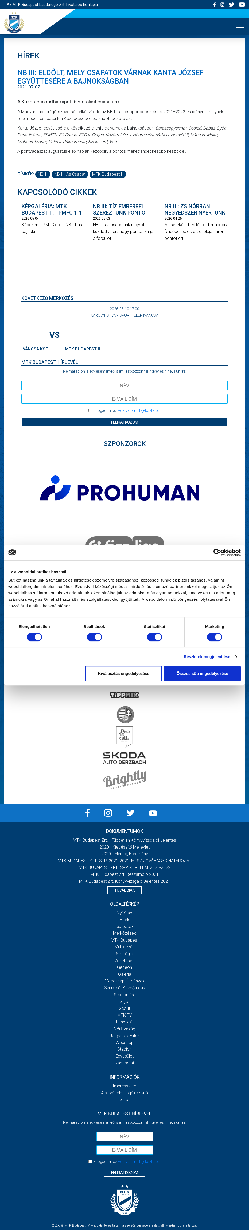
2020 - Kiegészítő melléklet (124, 847)
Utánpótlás (124, 1022)
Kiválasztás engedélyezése (123, 673)
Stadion (124, 1049)
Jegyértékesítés (125, 1035)
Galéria (124, 974)
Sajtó (125, 1001)
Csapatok (124, 926)
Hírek (124, 919)
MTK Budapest (124, 940)
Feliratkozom (124, 422)
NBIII (43, 174)
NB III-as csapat (69, 174)
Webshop (125, 1042)
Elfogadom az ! (127, 410)
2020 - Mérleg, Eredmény (124, 853)
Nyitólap (124, 913)
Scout (124, 1008)
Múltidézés (125, 946)
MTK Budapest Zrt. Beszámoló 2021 (124, 874)
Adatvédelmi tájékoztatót (138, 410)
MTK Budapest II (107, 174)
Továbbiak (124, 890)
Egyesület (124, 1056)
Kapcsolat (124, 1063)
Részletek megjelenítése (207, 656)
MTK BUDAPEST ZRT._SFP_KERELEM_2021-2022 (124, 867)
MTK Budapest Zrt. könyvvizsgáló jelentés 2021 (124, 881)
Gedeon (124, 967)
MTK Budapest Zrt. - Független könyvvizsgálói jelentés (124, 840)
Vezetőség (124, 960)
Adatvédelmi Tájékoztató (124, 1092)
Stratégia (124, 953)
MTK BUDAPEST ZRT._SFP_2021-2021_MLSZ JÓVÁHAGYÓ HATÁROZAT (124, 860)
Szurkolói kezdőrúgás (124, 987)
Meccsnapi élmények (125, 980)
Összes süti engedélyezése (202, 673)
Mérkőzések (124, 933)
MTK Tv (124, 1015)
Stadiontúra (124, 994)
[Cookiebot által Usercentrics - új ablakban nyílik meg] (217, 552)
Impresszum (124, 1085)
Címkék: (25, 173)
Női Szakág (124, 1028)
